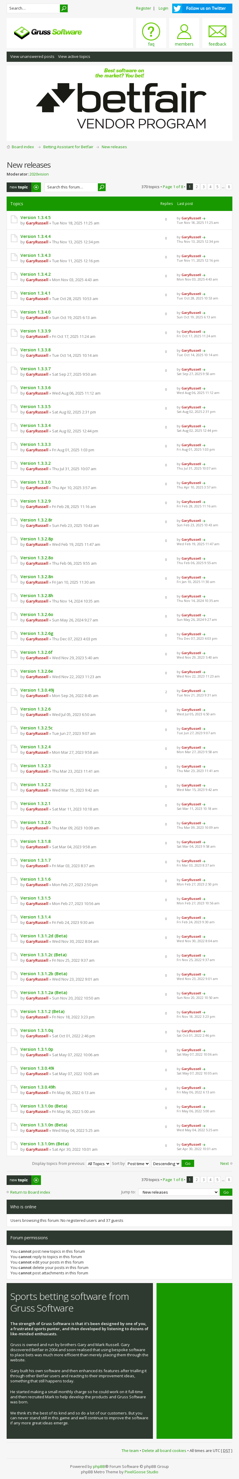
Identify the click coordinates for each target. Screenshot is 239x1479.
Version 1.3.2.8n (36, 576)
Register (143, 8)
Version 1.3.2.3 (35, 765)
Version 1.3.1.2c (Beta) (43, 954)
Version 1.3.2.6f (36, 652)
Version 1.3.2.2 (35, 784)
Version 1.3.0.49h (38, 1087)
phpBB (99, 1465)
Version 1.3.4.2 (35, 274)
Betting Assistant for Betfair (68, 146)
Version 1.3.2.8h (36, 595)
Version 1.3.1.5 (35, 898)
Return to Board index (30, 1191)
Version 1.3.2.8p (36, 539)
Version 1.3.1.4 (35, 917)
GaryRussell (37, 223)
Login (163, 8)
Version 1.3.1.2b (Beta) (43, 973)
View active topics (74, 56)
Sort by (131, 1163)
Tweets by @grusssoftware (185, 1292)
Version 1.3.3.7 (35, 368)
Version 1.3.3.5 (35, 406)
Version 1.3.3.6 (35, 387)
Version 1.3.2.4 (35, 747)
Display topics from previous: (71, 1163)
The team (130, 1449)
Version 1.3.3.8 (35, 350)
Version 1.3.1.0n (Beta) (43, 1125)
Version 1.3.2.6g (36, 633)
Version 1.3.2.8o (36, 558)
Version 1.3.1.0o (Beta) (43, 1106)
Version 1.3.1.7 (35, 860)
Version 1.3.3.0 (35, 482)
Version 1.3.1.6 (35, 879)
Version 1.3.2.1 (35, 803)
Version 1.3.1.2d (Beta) (43, 936)
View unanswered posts (32, 56)
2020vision (39, 174)
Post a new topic (24, 187)
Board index (23, 146)
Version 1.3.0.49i (37, 1068)
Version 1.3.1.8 (35, 841)
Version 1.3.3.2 (35, 463)
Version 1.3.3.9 (35, 331)
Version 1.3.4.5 (35, 217)
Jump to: (128, 1191)
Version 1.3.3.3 (35, 444)
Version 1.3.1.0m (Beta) (44, 1144)
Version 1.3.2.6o (36, 614)
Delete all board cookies (164, 1449)
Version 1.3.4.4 (35, 236)
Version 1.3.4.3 (35, 255)
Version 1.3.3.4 (35, 425)
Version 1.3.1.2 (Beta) (42, 1011)
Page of (173, 186)
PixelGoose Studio (141, 1471)
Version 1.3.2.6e (36, 671)
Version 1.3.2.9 (35, 501)
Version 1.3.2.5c (36, 728)
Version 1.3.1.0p (36, 1049)
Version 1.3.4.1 (35, 293)
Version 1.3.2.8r (36, 520)
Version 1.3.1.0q (36, 1030)
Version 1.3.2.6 (35, 709)
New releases (114, 146)
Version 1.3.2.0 (35, 822)
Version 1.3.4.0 (35, 312)
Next (224, 1163)
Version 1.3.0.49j (37, 690)
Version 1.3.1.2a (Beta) (43, 992)
